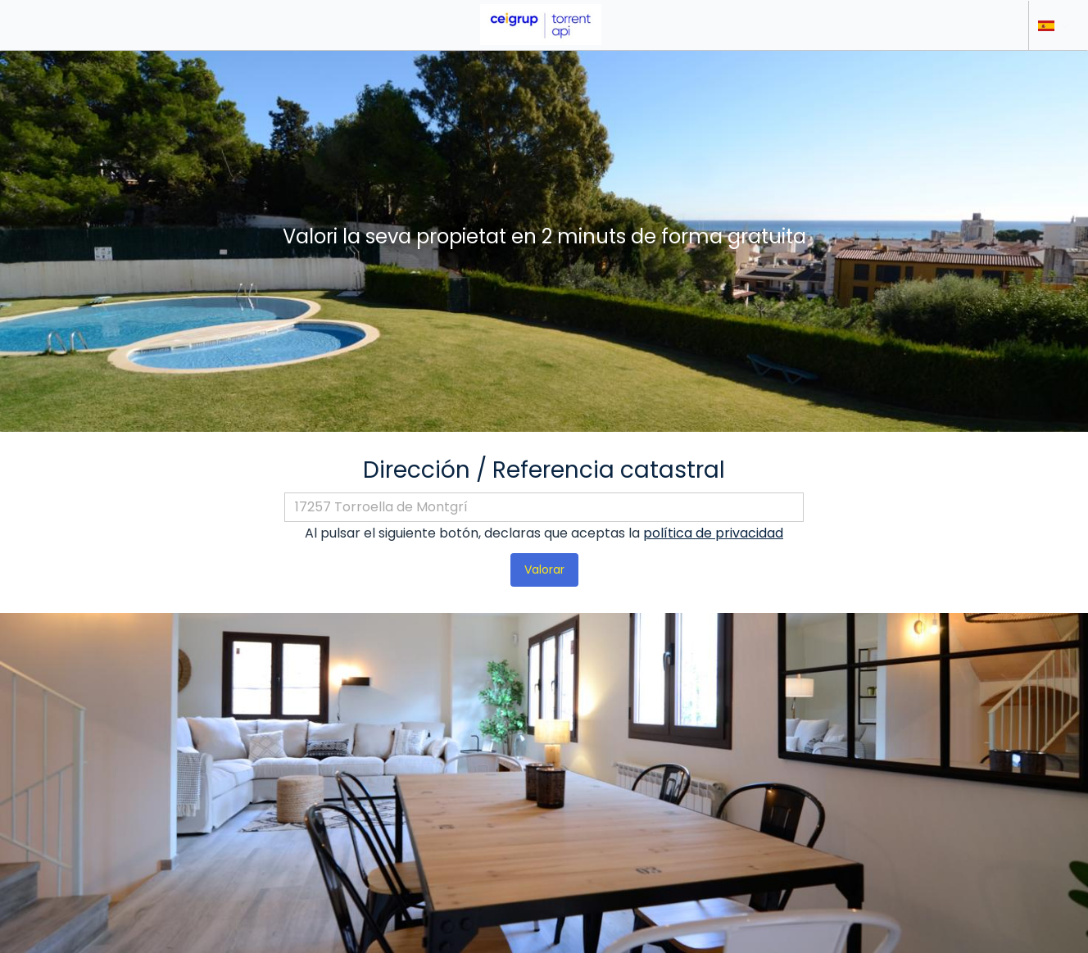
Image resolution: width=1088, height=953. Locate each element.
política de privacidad (713, 533)
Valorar (544, 569)
